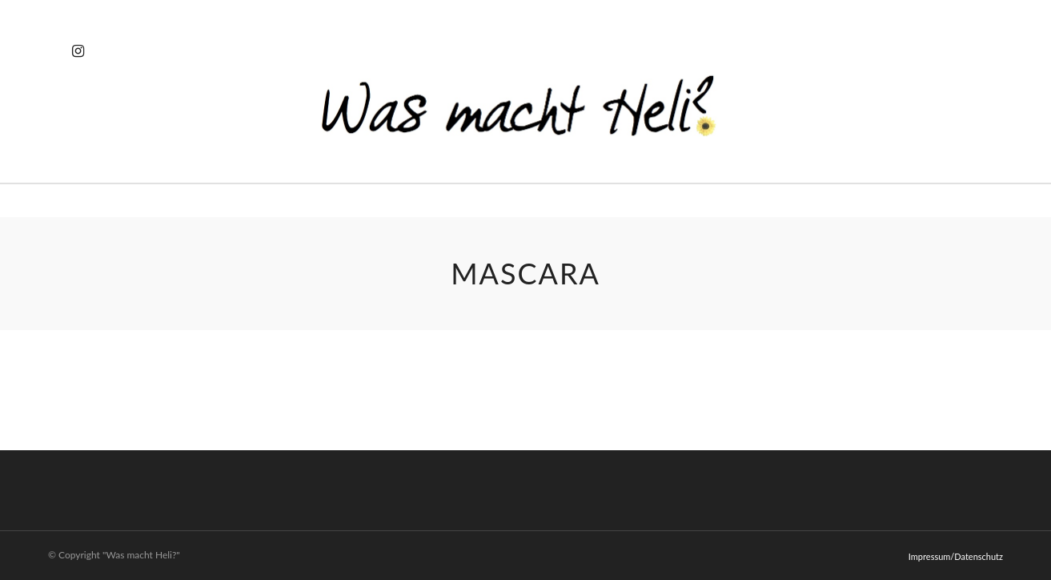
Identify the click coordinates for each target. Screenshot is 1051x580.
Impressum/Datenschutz (956, 556)
